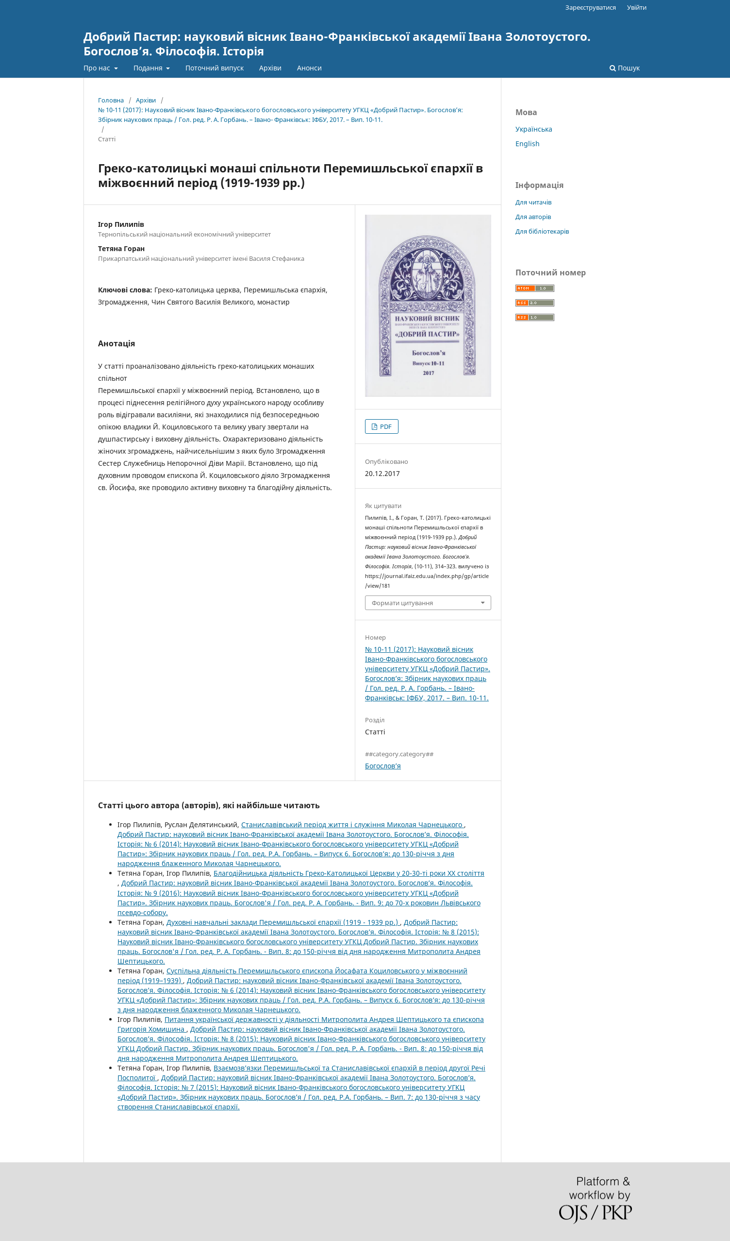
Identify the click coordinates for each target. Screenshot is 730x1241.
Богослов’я (383, 765)
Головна (111, 100)
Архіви (270, 67)
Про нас (97, 67)
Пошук (625, 67)
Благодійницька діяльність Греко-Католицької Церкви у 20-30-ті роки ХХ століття (349, 873)
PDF (385, 426)
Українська (533, 129)
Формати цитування (402, 602)
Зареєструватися (590, 7)
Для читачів (533, 202)
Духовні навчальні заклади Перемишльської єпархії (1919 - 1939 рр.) (283, 922)
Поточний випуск (214, 67)
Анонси (309, 67)
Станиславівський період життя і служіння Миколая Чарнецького (352, 824)
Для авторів (533, 216)
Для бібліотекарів (542, 231)
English (527, 143)
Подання (149, 67)
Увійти (637, 7)
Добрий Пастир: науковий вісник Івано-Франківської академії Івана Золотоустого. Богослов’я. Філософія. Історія (337, 43)
